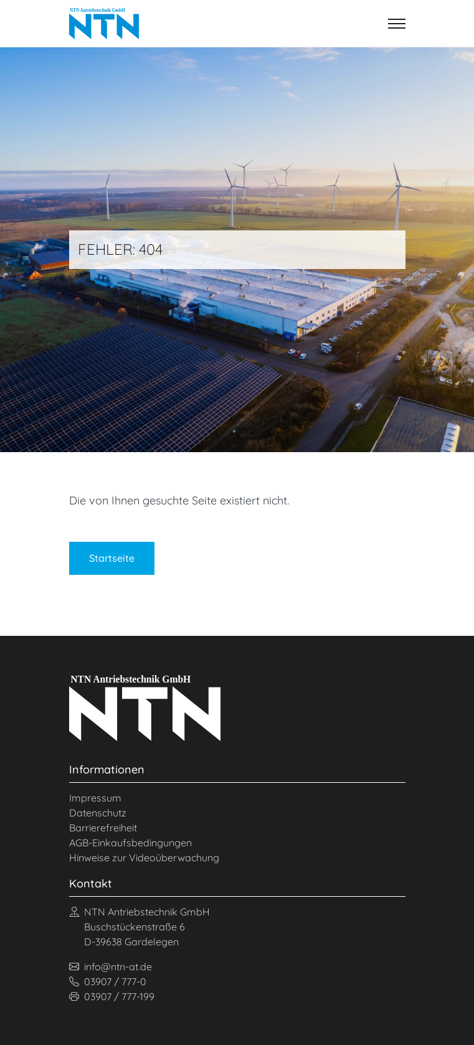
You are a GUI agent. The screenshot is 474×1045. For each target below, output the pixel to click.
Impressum (95, 798)
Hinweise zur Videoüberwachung (144, 857)
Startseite (112, 558)
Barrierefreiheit (103, 827)
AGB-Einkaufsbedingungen (130, 842)
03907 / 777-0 (107, 981)
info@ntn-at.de (110, 966)
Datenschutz (97, 812)
